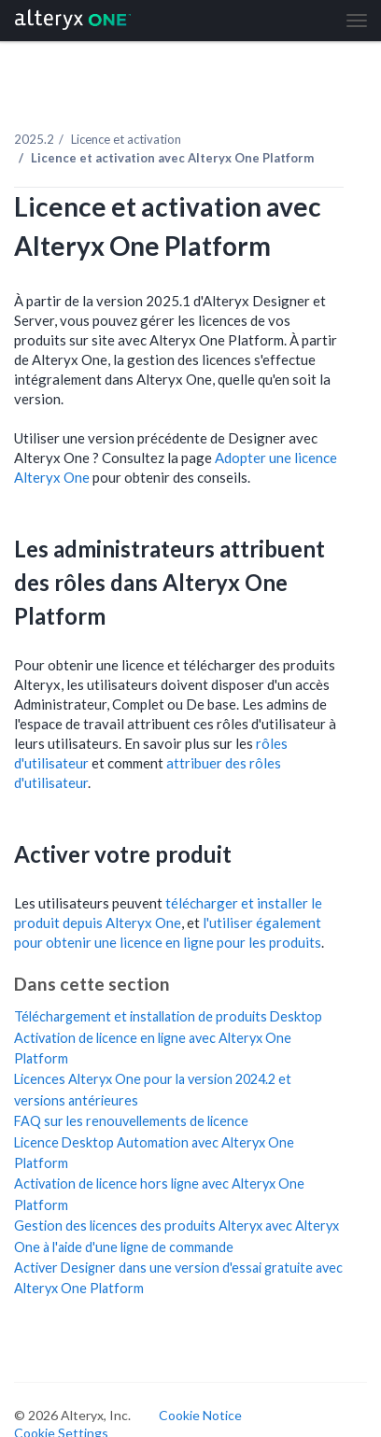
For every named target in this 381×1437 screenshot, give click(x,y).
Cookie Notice (200, 1415)
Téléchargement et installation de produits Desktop (168, 1016)
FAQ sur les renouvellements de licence (131, 1121)
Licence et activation (126, 139)
